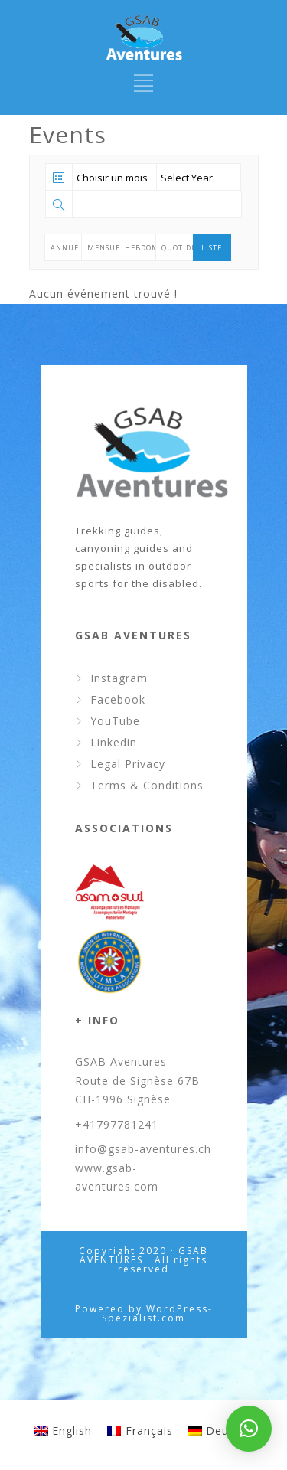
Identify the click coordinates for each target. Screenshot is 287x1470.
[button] (249, 1429)
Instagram (119, 678)
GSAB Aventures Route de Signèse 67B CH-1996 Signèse (137, 1080)
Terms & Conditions (147, 785)
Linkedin (113, 742)
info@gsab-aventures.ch (143, 1149)
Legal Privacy (127, 763)
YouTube (115, 721)
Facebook (117, 699)
